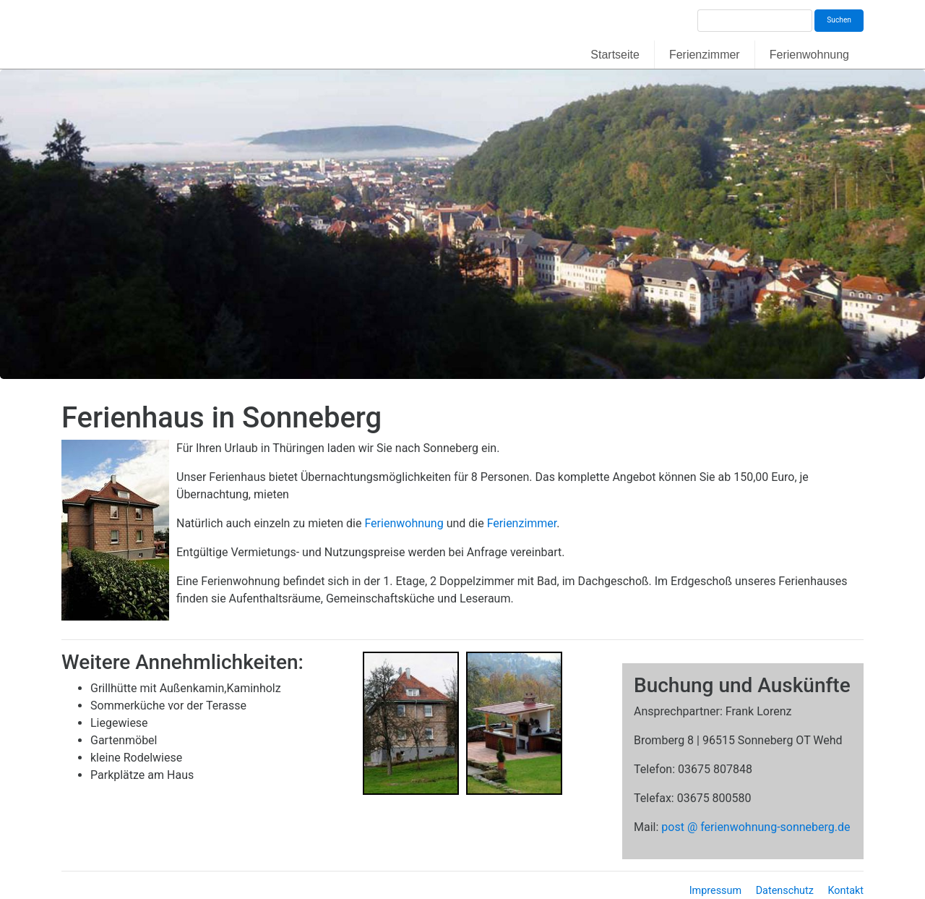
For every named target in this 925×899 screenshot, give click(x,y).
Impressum (715, 891)
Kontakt (845, 891)
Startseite (615, 54)
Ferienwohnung (809, 54)
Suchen (839, 20)
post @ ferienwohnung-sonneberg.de (755, 827)
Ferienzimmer (704, 54)
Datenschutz (785, 891)
